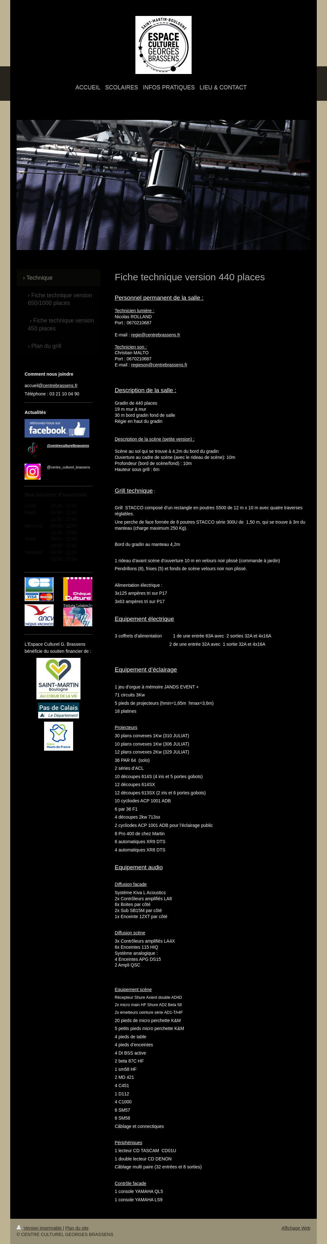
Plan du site (76, 1228)
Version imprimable (40, 1228)
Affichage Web (295, 1228)
